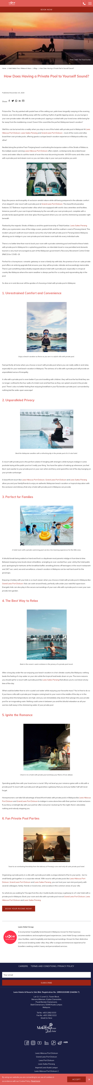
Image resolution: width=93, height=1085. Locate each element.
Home (4, 68)
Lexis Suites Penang (29, 133)
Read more (35, 1081)
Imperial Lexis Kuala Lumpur (46, 1067)
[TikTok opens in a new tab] (53, 1043)
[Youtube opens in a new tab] (39, 1043)
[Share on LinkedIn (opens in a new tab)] (19, 101)
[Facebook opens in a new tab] (27, 1043)
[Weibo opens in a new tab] (60, 1043)
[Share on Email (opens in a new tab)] (23, 101)
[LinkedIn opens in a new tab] (46, 1043)
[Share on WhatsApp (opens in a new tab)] (16, 101)
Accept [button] (76, 1079)
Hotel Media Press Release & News (20, 68)
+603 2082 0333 (49, 1013)
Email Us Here (46, 1018)
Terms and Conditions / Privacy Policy (52, 966)
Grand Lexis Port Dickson (52, 133)
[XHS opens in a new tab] (65, 1042)
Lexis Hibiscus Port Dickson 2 (46, 1071)
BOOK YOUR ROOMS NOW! (18, 908)
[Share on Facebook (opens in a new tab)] (9, 101)
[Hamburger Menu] (90, 3)
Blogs (36, 68)
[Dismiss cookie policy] (89, 1079)
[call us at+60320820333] (84, 3)
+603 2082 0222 (50, 1015)
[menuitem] (23, 966)
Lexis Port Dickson (46, 1060)
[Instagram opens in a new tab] (33, 1043)
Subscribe (46, 983)
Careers (23, 966)
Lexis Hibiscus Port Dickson (36, 151)
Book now (46, 9)
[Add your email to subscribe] (46, 975)
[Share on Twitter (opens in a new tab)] (12, 101)
